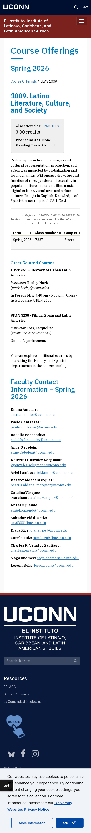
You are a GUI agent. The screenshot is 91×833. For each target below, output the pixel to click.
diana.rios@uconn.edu (48, 530)
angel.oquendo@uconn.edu (33, 510)
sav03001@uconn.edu (28, 523)
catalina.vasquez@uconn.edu (52, 498)
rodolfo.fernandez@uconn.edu (36, 440)
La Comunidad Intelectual (23, 701)
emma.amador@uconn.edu (33, 415)
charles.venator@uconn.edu (34, 550)
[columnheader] (22, 233)
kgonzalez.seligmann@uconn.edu (38, 465)
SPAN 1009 (50, 126)
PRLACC (10, 687)
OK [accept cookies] (69, 822)
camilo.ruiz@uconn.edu (52, 538)
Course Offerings (24, 81)
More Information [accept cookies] (32, 823)
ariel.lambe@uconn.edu (53, 472)
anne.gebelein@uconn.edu (33, 452)
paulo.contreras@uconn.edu (34, 427)
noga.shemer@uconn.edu (58, 558)
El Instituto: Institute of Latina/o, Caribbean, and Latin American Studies (27, 26)
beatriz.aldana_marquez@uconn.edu (41, 485)
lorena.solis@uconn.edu (54, 565)
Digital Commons (16, 694)
